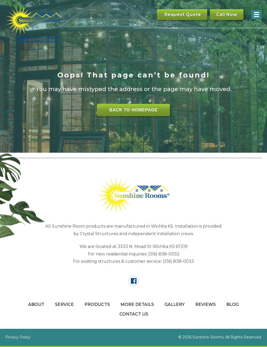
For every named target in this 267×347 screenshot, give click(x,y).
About (36, 304)
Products (97, 304)
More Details (137, 304)
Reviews (205, 304)
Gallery (175, 304)
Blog (232, 304)
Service (64, 304)
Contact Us (133, 314)
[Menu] (256, 14)
